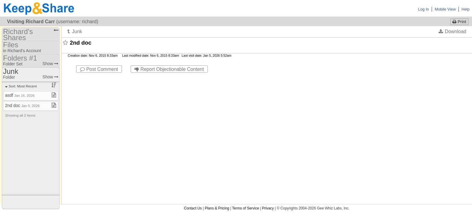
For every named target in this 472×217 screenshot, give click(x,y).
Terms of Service (245, 78)
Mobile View (445, 9)
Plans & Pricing (217, 78)
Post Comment (99, 69)
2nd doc (22, 105)
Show (50, 63)
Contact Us (193, 78)
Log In (423, 9)
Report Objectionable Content (169, 69)
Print (459, 21)
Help (465, 9)
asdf (20, 95)
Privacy (268, 78)
